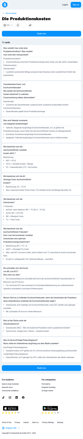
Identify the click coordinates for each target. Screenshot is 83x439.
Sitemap (60, 422)
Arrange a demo (47, 391)
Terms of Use (6, 422)
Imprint (26, 422)
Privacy (17, 422)
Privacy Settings (48, 422)
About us (35, 422)
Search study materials (10, 384)
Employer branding (48, 387)
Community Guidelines (10, 391)
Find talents (46, 384)
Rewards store (7, 387)
